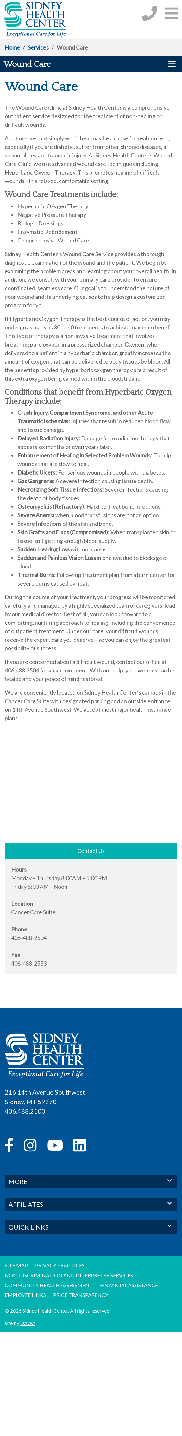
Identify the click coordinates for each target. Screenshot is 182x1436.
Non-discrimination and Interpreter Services (69, 1275)
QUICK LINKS (91, 1226)
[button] (171, 13)
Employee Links (25, 1295)
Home (12, 47)
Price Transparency (80, 1295)
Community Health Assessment (49, 1285)
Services (38, 47)
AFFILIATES (91, 1204)
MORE (91, 1181)
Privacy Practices (60, 1265)
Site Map (16, 1265)
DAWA (27, 1323)
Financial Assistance (129, 1285)
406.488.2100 (25, 1111)
